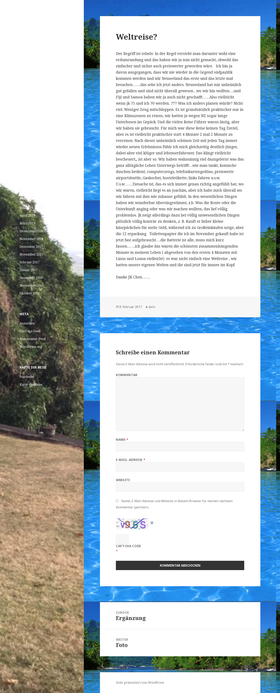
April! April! (29, 98)
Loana (24, 170)
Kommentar (126, 375)
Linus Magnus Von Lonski (39, 158)
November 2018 (31, 239)
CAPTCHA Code (128, 546)
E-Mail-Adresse (130, 460)
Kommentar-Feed (33, 339)
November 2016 (31, 285)
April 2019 (27, 215)
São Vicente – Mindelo (36, 75)
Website (123, 480)
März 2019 (27, 223)
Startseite (27, 377)
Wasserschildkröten (34, 133)
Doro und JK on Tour (39, 22)
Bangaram (43, 170)
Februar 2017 (29, 262)
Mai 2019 (26, 208)
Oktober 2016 (30, 293)
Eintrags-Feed (30, 331)
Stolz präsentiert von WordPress (140, 682)
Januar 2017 (29, 270)
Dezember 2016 (31, 278)
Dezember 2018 (31, 231)
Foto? (39, 178)
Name (122, 439)
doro (152, 307)
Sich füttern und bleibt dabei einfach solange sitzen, (40, 145)
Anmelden (27, 323)
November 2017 (31, 254)
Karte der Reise (31, 384)
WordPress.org (31, 346)
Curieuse (26, 162)
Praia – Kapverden (33, 82)
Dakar (24, 90)
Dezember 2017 (31, 246)
